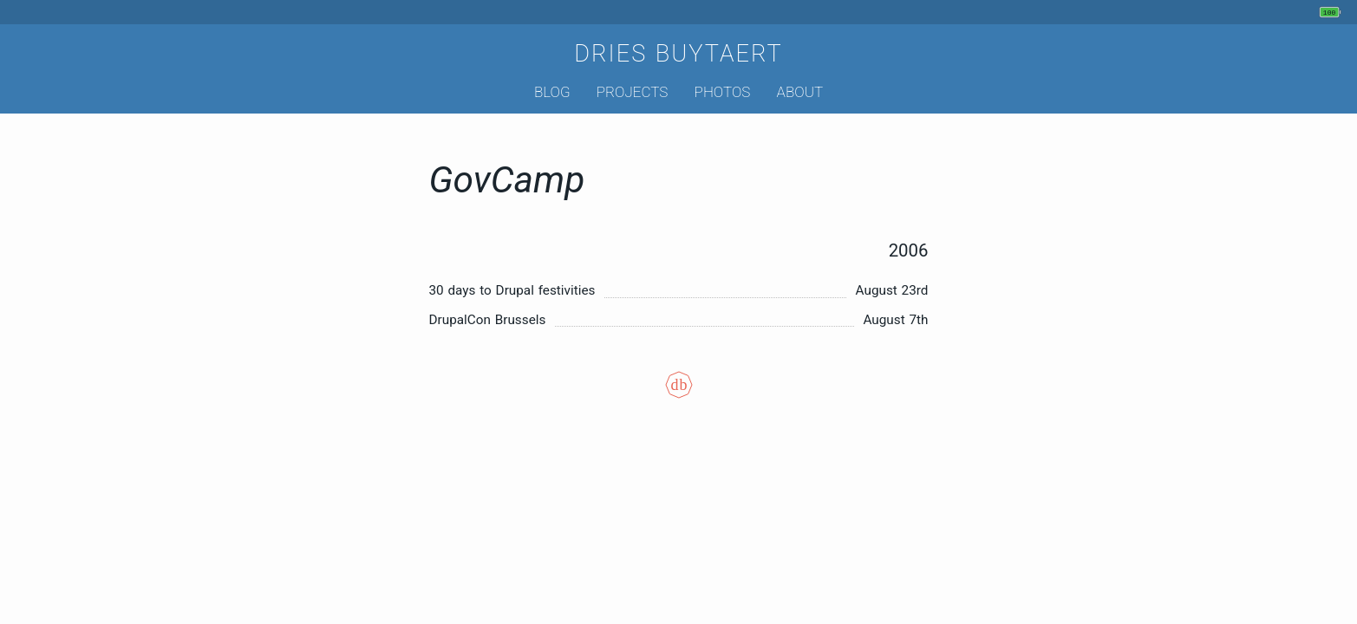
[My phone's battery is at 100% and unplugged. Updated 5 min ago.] (1332, 12)
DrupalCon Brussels (487, 320)
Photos (723, 92)
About (800, 92)
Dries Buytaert (678, 54)
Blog (552, 92)
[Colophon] (679, 397)
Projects (633, 92)
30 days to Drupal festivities (512, 290)
